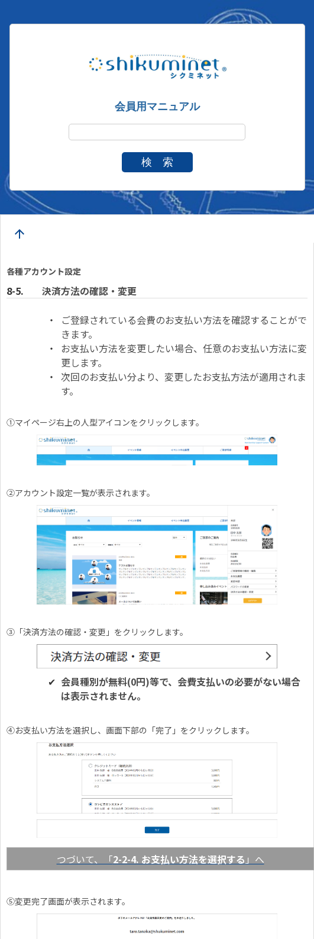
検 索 (157, 162)
